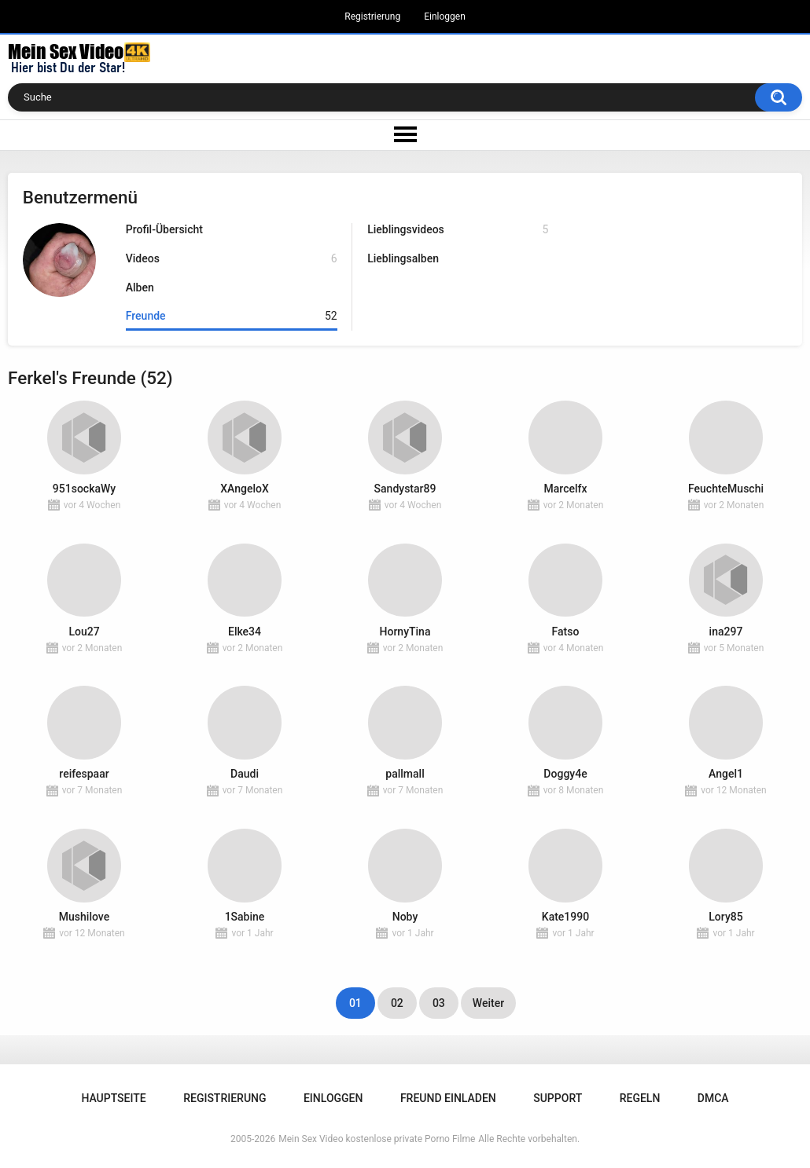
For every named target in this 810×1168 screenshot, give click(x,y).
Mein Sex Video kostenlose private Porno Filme (376, 1138)
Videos (231, 258)
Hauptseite (113, 1098)
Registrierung (372, 16)
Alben (140, 287)
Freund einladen (448, 1098)
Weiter (488, 1003)
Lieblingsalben (403, 258)
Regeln (640, 1098)
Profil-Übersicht (164, 229)
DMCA (713, 1098)
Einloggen (445, 16)
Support (557, 1098)
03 (439, 1003)
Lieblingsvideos (457, 229)
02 (397, 1003)
